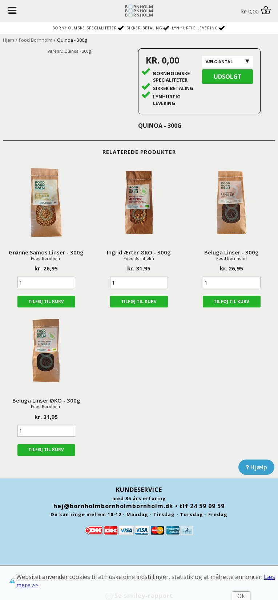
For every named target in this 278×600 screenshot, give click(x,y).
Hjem (8, 40)
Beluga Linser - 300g (231, 252)
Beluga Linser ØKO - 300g (46, 400)
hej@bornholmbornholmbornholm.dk (113, 506)
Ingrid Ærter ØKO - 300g (139, 252)
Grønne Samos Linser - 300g (46, 252)
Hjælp (256, 467)
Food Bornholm (35, 40)
